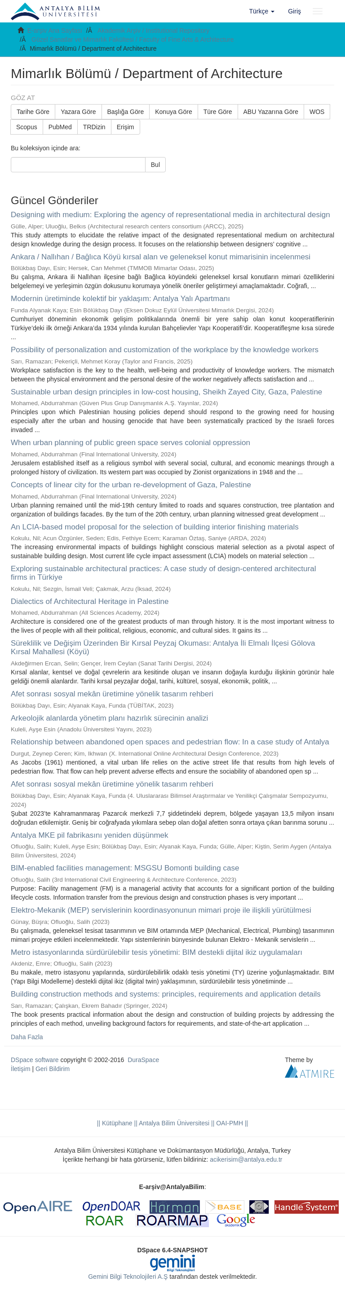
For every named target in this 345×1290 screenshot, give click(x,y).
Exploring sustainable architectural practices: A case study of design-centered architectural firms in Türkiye (163, 573)
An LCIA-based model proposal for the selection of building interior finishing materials (155, 527)
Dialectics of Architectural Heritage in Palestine (90, 601)
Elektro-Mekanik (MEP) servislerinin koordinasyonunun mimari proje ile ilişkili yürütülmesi (161, 910)
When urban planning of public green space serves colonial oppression (130, 442)
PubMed (60, 127)
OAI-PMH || (231, 1123)
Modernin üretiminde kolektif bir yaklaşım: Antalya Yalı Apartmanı (120, 298)
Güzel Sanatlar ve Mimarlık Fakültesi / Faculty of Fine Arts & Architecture (132, 39)
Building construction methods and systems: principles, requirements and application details (166, 994)
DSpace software (35, 1059)
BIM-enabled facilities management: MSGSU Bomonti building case (125, 868)
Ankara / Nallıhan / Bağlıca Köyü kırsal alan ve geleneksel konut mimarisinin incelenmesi (160, 257)
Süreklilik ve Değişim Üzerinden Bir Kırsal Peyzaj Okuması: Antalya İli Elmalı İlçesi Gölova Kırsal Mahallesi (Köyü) (163, 647)
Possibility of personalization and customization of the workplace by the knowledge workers (164, 349)
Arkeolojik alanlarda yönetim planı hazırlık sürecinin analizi (109, 718)
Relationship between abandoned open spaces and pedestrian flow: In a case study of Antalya (170, 742)
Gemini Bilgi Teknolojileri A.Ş (128, 1276)
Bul (155, 164)
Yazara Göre (78, 111)
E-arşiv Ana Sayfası (54, 30)
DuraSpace (143, 1059)
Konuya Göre (173, 111)
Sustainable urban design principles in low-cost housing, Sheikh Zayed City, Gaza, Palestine (166, 392)
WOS (317, 111)
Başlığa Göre (125, 111)
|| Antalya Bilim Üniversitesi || (174, 1123)
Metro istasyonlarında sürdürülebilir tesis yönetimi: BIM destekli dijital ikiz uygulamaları (156, 952)
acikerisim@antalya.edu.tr (246, 1159)
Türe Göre (217, 111)
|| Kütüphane (115, 1123)
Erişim (125, 127)
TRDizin (94, 127)
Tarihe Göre (33, 111)
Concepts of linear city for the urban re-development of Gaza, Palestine (131, 485)
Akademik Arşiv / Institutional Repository (153, 30)
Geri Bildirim (52, 1068)
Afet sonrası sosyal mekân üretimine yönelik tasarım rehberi (112, 694)
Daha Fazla (27, 1037)
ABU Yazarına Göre (270, 111)
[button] (262, 11)
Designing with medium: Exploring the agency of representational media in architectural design (170, 214)
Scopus (26, 127)
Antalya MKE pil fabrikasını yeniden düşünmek (89, 835)
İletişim (21, 1068)
